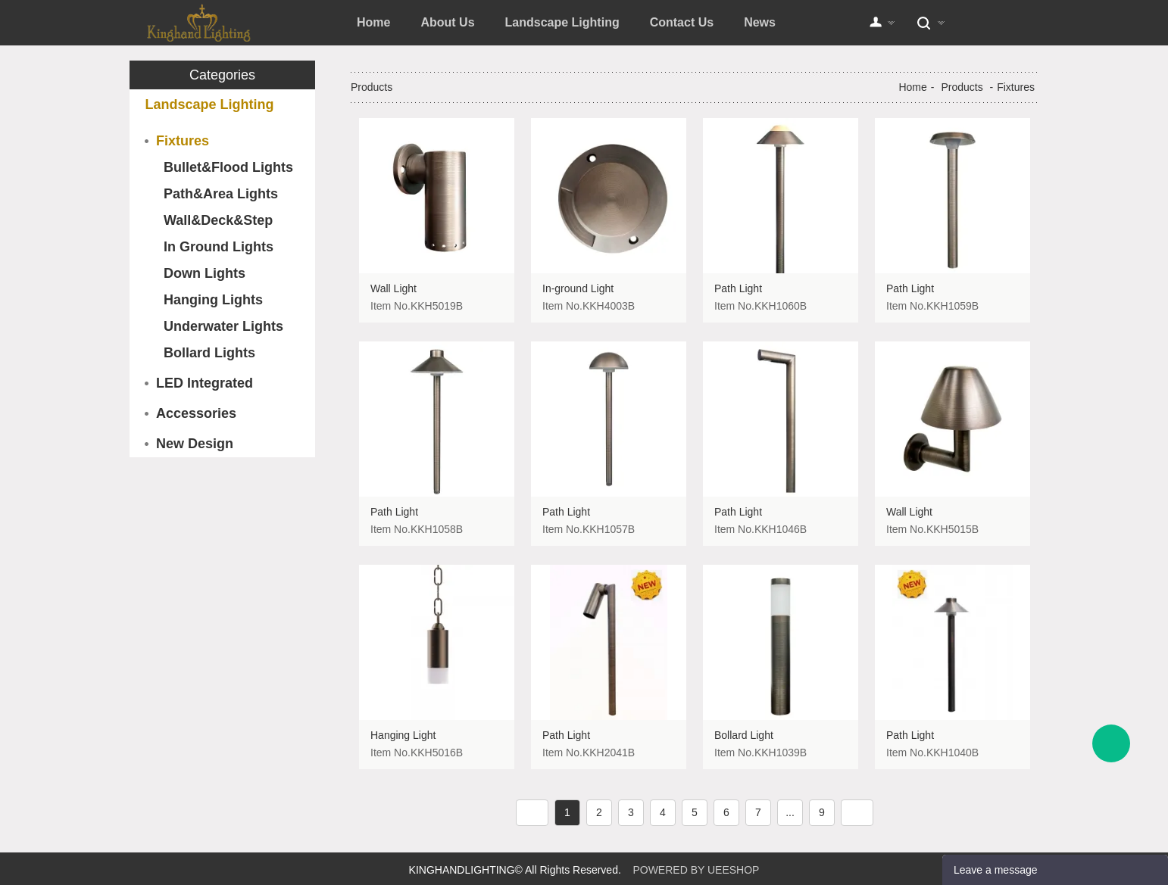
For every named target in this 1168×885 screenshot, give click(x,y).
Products (961, 87)
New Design (194, 443)
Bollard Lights (209, 352)
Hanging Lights (213, 299)
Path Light (738, 288)
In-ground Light (578, 288)
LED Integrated (204, 383)
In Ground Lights (218, 246)
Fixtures (182, 140)
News (760, 22)
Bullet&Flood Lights (228, 167)
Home (373, 22)
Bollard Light (743, 735)
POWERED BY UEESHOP (695, 870)
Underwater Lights (223, 326)
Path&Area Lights (221, 193)
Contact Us (682, 22)
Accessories (196, 413)
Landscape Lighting (562, 22)
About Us (447, 22)
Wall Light (393, 288)
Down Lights (204, 273)
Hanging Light (403, 735)
